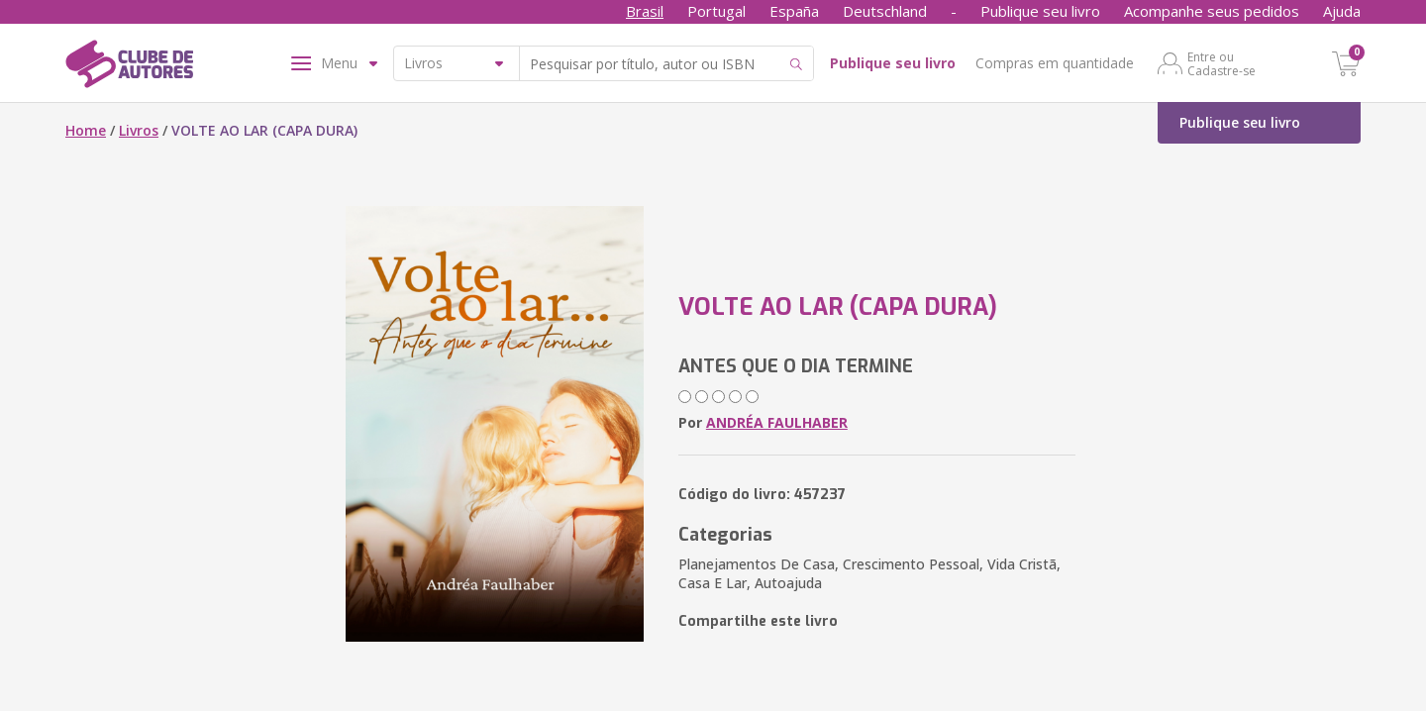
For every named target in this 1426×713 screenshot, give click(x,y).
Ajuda (1342, 11)
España (794, 11)
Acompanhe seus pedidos (1211, 11)
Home (85, 130)
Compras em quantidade (1054, 62)
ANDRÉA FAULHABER (777, 422)
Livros (138, 130)
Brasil (644, 11)
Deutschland (885, 11)
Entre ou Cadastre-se (1221, 63)
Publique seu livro (1040, 11)
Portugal (716, 11)
